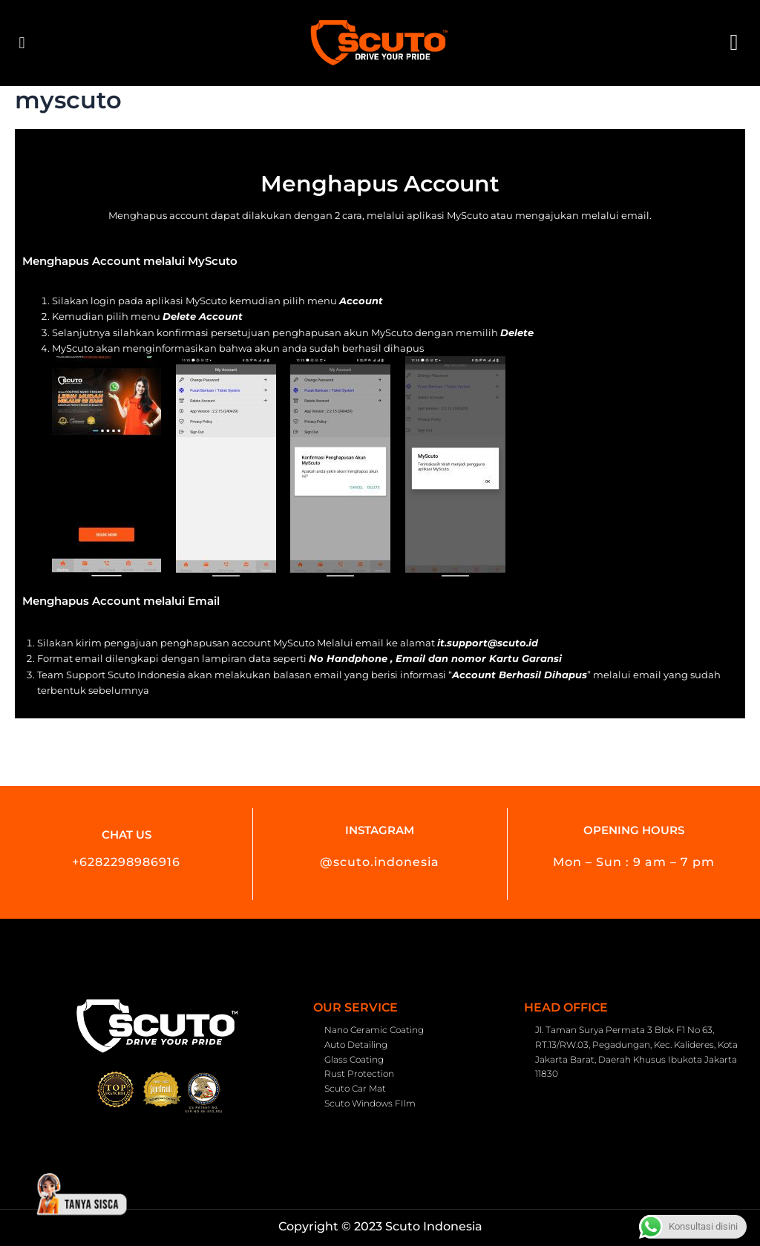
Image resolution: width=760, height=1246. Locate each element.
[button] (22, 43)
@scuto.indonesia (379, 862)
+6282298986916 (126, 862)
